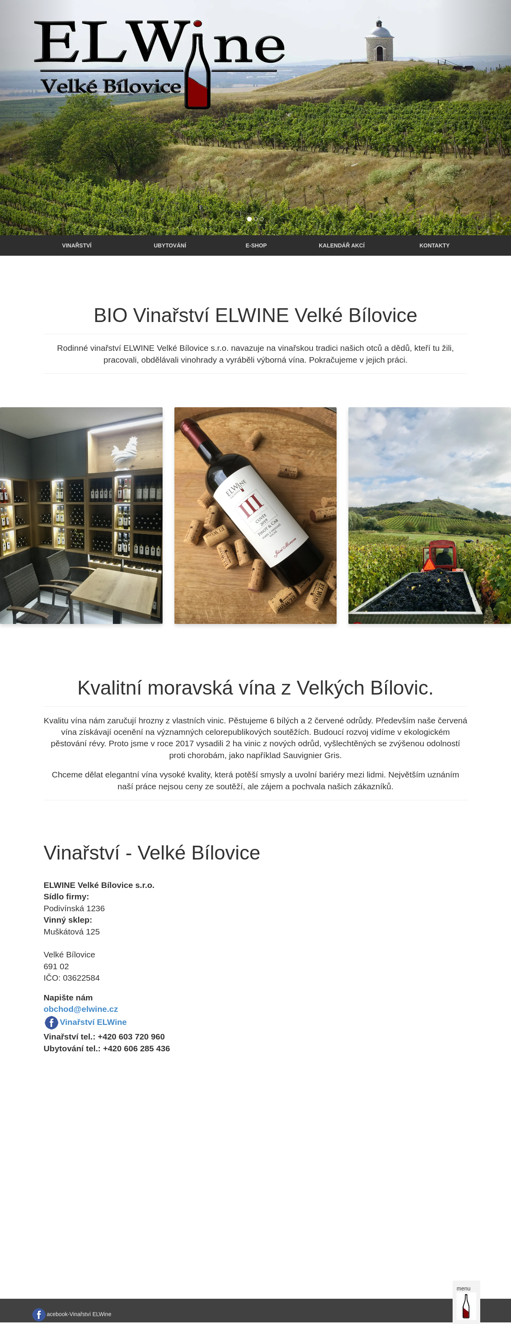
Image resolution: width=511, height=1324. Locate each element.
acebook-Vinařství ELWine (79, 1314)
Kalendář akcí (342, 245)
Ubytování (170, 245)
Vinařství (77, 245)
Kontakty (434, 245)
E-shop (256, 245)
